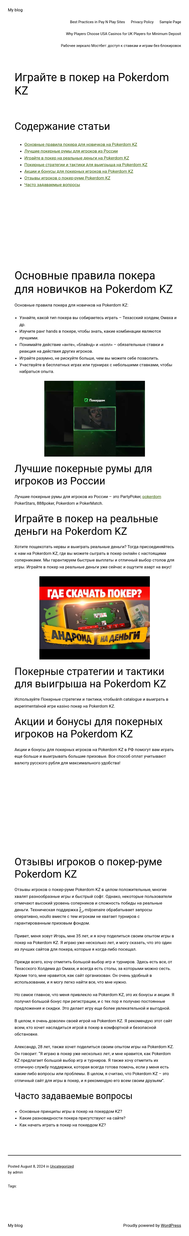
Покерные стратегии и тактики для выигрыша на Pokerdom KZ (85, 164)
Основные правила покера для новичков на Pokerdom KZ (80, 144)
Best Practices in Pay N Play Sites (97, 22)
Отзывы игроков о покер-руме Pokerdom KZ (67, 177)
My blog (15, 9)
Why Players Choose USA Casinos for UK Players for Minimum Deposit (123, 34)
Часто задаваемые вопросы (52, 184)
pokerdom (151, 496)
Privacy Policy (142, 22)
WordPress (171, 1225)
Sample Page (170, 22)
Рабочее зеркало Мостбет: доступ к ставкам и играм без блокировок (121, 45)
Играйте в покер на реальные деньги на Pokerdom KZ (76, 157)
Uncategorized (62, 1166)
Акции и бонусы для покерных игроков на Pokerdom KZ (78, 171)
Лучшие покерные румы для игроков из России (71, 151)
